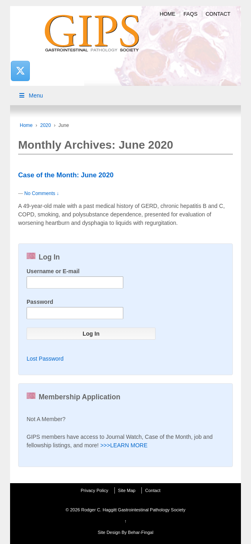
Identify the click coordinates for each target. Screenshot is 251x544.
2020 (45, 125)
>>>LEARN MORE (123, 445)
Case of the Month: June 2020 (66, 175)
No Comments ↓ (41, 193)
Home (167, 14)
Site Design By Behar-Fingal (125, 532)
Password (40, 302)
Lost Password (45, 358)
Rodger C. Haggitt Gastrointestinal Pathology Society (132, 509)
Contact (217, 14)
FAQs (190, 14)
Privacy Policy (94, 490)
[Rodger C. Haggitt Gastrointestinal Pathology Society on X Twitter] (20, 71)
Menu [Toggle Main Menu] (30, 95)
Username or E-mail (53, 271)
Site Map (126, 490)
